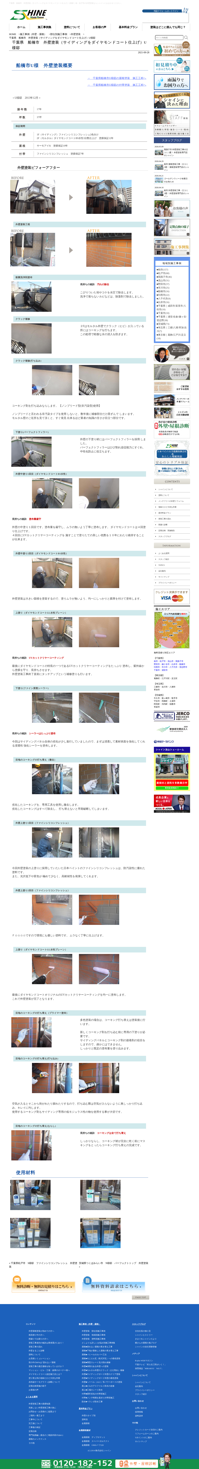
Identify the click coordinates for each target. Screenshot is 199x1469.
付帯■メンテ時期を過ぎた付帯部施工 (98, 1398)
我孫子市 (179, 661)
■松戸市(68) (162, 273)
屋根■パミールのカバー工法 (94, 1354)
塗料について (163, 495)
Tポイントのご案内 (143, 1437)
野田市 (157, 664)
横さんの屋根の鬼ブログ (146, 1343)
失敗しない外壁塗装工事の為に (42, 1408)
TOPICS (161, 565)
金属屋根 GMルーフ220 (92, 1445)
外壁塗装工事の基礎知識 (39, 1404)
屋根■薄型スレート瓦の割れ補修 (96, 1362)
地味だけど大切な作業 (167, 507)
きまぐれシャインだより (146, 1339)
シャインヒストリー (144, 1335)
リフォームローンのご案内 (147, 1433)
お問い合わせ (141, 1408)
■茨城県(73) (162, 324)
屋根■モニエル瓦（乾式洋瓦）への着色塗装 (101, 1358)
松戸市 (163, 661)
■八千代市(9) (163, 298)
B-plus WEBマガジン (144, 1360)
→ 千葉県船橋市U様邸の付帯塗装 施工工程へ (116, 84)
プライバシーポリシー (167, 583)
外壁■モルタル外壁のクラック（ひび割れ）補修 (103, 1370)
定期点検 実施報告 (166, 531)
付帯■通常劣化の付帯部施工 (94, 1394)
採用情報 (139, 1412)
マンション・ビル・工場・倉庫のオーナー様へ (49, 1370)
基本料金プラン (164, 513)
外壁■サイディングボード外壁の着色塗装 (100, 1378)
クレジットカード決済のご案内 (148, 1430)
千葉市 (157, 670)
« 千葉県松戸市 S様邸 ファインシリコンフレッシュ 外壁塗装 (43, 1265)
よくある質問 (163, 553)
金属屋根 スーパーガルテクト (95, 1441)
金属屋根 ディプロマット (93, 1437)
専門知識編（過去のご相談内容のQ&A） (46, 1435)
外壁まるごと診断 (36, 1350)
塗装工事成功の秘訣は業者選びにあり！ (46, 1343)
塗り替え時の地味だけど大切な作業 (44, 1378)
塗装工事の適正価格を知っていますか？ (46, 1366)
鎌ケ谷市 (166, 664)
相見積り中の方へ (36, 1335)
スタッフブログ (164, 536)
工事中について (35, 1419)
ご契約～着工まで (36, 1415)
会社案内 (162, 571)
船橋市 (182, 664)
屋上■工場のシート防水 (92, 1390)
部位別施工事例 (58, 34)
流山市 (171, 661)
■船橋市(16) (162, 291)
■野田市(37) (162, 284)
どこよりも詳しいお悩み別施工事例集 (98, 1343)
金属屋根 (86, 1423)
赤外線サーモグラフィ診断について (44, 1382)
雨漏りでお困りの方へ (38, 1339)
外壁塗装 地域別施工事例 (93, 1335)
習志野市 (183, 667)
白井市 (174, 664)
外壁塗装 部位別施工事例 (93, 1331)
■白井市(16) (162, 302)
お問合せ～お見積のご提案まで (42, 1411)
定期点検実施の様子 (37, 1386)
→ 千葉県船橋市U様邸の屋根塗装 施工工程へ (116, 78)
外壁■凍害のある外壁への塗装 (95, 1366)
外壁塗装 (76, 34)
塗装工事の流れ (164, 519)
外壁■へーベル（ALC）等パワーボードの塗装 (102, 1382)
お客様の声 (33, 1390)
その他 (32, 1443)
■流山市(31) (162, 280)
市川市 (165, 667)
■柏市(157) (162, 269)
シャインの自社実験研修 (146, 1347)
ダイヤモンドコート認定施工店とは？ (45, 1374)
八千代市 (173, 667)
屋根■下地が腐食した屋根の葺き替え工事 (100, 1350)
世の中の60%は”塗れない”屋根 (42, 1362)
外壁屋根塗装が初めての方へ (41, 1331)
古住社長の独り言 (143, 1331)
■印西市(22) (162, 295)
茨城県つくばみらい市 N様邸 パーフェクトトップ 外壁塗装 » (113, 1265)
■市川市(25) (162, 287)
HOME (12, 34)
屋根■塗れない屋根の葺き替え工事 (97, 1347)
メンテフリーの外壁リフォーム (171, 501)
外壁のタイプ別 (89, 1415)
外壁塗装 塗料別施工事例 (93, 1339)
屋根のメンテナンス (37, 1439)
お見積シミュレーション (39, 1358)
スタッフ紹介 (163, 559)
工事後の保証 (34, 1427)
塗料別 (85, 1419)
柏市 (156, 661)
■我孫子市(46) (164, 277)
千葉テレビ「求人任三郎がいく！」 (150, 1364)
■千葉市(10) (162, 313)
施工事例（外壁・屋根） (33, 34)
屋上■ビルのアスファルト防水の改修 (98, 1386)
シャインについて (165, 489)
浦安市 (165, 670)
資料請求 (139, 1416)
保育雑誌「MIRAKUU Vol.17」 (149, 1368)
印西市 (157, 667)
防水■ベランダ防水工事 (92, 1401)
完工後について (35, 1423)
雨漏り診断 (162, 525)
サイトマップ (163, 577)
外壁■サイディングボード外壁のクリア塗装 (101, 1374)
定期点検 (33, 1431)
